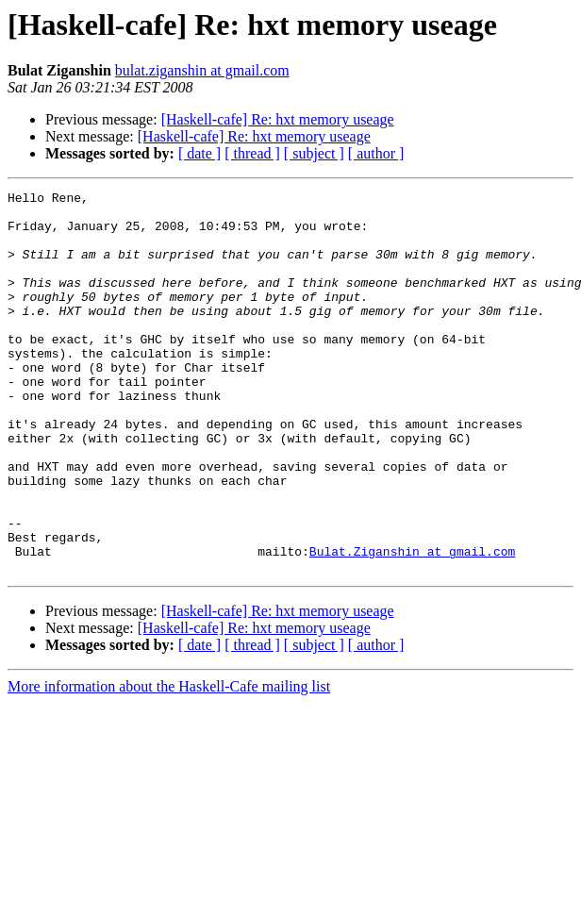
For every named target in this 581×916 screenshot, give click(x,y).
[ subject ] (314, 153)
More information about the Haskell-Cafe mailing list (169, 763)
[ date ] (199, 153)
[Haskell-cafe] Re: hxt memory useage (277, 119)
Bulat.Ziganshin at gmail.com (412, 624)
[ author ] (376, 153)
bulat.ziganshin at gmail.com (202, 70)
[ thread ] (252, 153)
